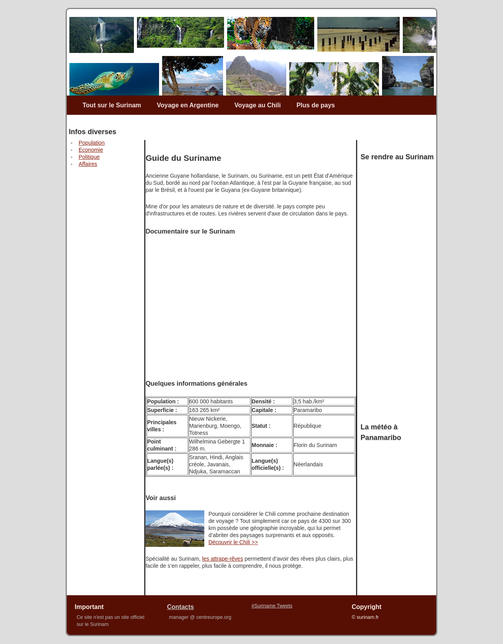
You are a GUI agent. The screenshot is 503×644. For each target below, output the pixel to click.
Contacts (180, 607)
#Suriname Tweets (272, 606)
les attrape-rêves (222, 559)
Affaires (88, 164)
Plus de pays (315, 105)
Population (92, 143)
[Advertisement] (98, 291)
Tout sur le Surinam (112, 105)
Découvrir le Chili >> (233, 542)
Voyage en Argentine (187, 105)
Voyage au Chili (257, 105)
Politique (89, 157)
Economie (91, 150)
